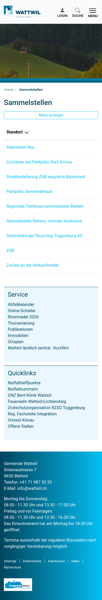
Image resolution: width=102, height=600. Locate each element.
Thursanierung (21, 323)
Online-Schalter (22, 310)
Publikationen (20, 329)
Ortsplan (16, 341)
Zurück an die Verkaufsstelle (32, 265)
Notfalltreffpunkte (24, 382)
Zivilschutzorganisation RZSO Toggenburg (46, 407)
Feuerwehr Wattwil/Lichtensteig (37, 401)
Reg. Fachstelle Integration (32, 413)
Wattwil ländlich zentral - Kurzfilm (38, 348)
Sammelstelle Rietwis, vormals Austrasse (44, 221)
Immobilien (18, 335)
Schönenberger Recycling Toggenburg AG (44, 235)
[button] (78, 13)
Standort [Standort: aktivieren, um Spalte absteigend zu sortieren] (14, 132)
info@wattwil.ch (32, 488)
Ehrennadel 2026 (23, 316)
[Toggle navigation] (92, 13)
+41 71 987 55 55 (36, 482)
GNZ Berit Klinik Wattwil (29, 395)
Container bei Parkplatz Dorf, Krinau (39, 162)
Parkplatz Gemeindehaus (29, 191)
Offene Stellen (21, 426)
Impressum (56, 561)
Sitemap (10, 561)
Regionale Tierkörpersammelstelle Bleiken (45, 206)
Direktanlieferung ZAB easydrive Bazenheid (45, 176)
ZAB (10, 250)
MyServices (12, 567)
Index (75, 561)
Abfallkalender (21, 304)
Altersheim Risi (20, 147)
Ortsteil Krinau (21, 420)
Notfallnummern (23, 389)
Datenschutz (32, 561)
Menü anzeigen (51, 115)
